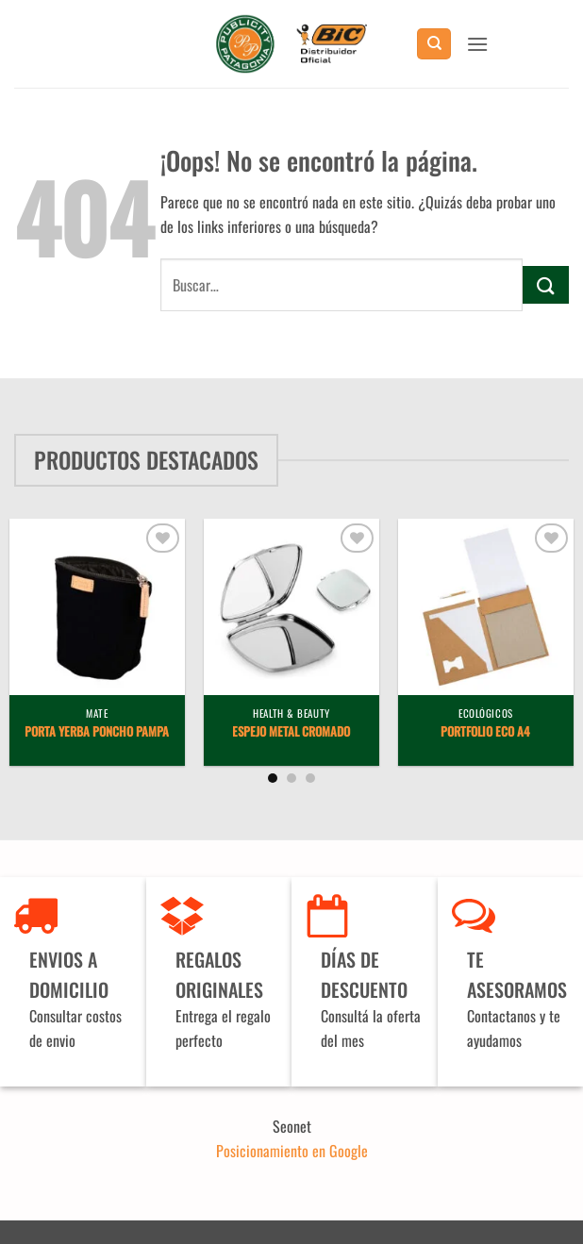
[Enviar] (546, 284)
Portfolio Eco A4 (485, 732)
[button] (477, 44)
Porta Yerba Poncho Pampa (97, 732)
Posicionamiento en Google (292, 1150)
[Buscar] (434, 43)
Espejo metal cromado (291, 732)
